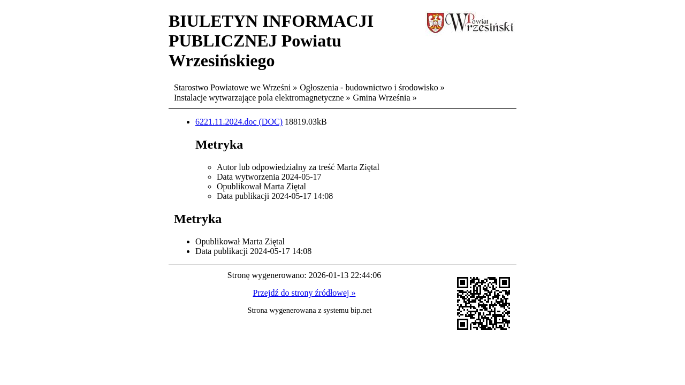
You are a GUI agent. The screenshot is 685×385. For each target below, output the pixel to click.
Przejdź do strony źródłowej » (304, 292)
